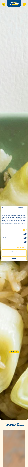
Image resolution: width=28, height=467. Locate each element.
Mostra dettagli (20, 247)
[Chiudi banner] (26, 207)
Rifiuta (14, 258)
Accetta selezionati (14, 254)
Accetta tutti (14, 251)
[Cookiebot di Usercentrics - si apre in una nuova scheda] (17, 207)
